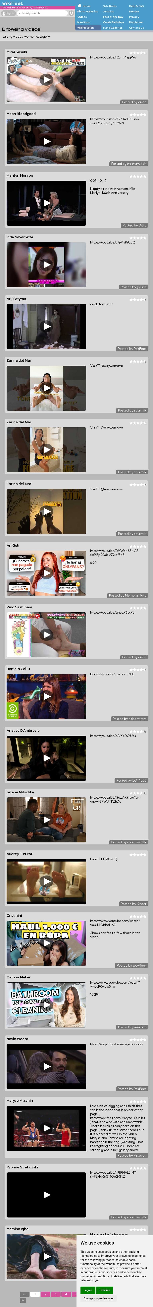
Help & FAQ (136, 6)
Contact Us (136, 27)
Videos (82, 17)
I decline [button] (104, 1290)
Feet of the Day (113, 17)
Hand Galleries (113, 27)
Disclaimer (136, 22)
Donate (134, 11)
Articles (108, 11)
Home (86, 6)
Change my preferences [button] (98, 1298)
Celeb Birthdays (113, 22)
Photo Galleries (87, 11)
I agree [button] (88, 1290)
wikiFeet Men (85, 27)
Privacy (134, 17)
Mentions (83, 22)
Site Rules (110, 6)
